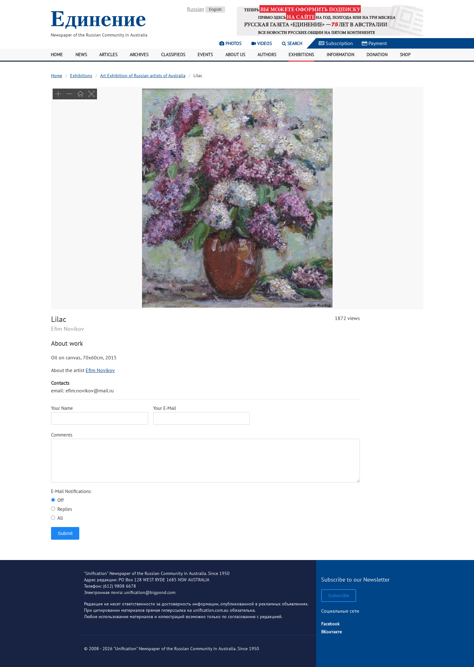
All (57, 518)
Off (57, 500)
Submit (65, 533)
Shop (405, 54)
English (215, 9)
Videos (261, 43)
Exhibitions (301, 54)
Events (205, 54)
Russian (195, 9)
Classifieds (173, 54)
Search (292, 43)
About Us (235, 54)
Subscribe (338, 595)
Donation (377, 54)
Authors (266, 54)
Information (340, 54)
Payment (374, 43)
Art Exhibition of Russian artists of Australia (142, 75)
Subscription (336, 43)
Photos (230, 43)
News (81, 54)
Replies (61, 509)
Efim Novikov (100, 370)
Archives (139, 54)
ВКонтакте (331, 632)
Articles (108, 54)
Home (57, 54)
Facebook (330, 624)
